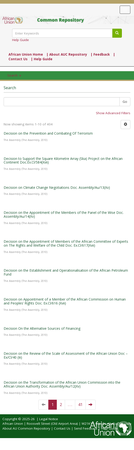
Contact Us (62, 428)
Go (125, 101)
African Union (12, 423)
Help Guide (20, 40)
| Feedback (100, 54)
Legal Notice (48, 419)
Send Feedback (85, 428)
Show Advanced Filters (113, 113)
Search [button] (14, 75)
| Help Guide (41, 59)
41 (80, 404)
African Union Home (25, 54)
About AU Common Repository (26, 428)
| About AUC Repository (66, 54)
